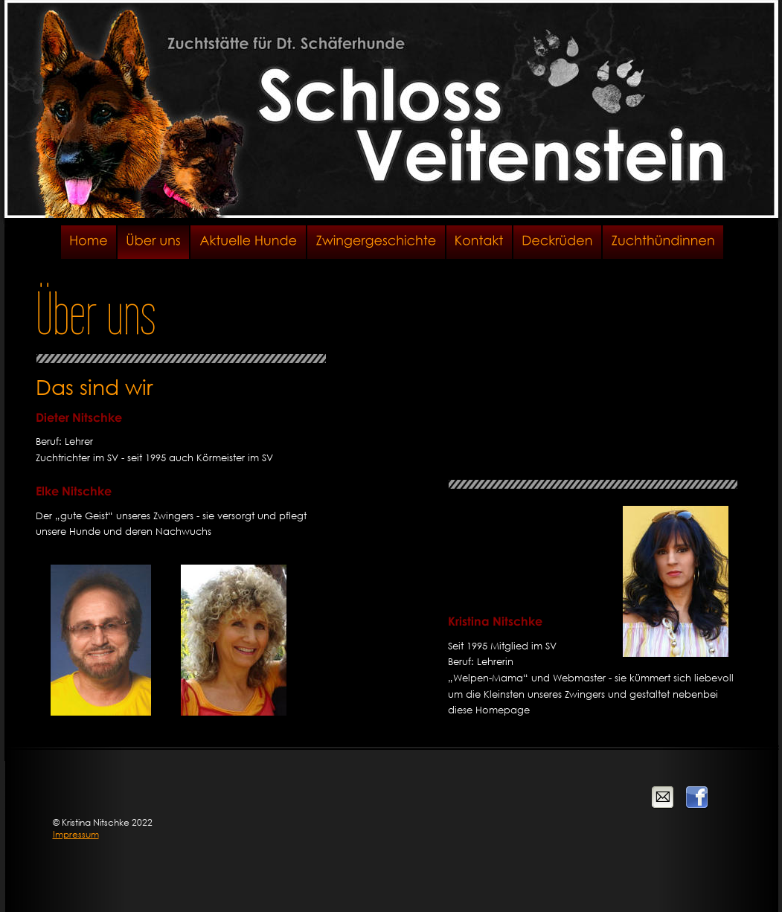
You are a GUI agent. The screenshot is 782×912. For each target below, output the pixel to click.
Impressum (76, 834)
